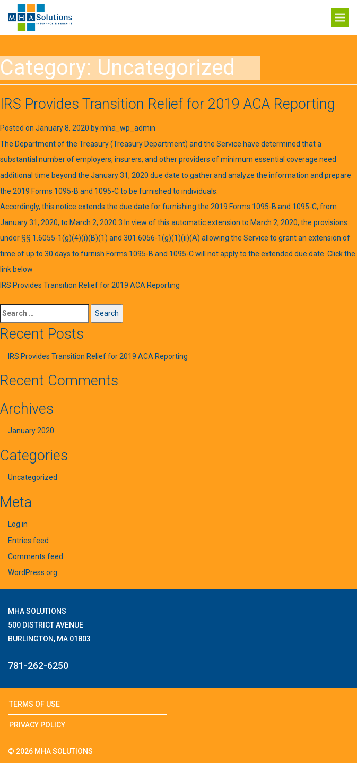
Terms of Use (34, 704)
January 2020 (31, 430)
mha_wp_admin (127, 128)
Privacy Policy (37, 725)
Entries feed (28, 540)
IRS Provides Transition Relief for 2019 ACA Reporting (167, 104)
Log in (18, 524)
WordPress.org (32, 572)
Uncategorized (32, 477)
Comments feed (35, 556)
